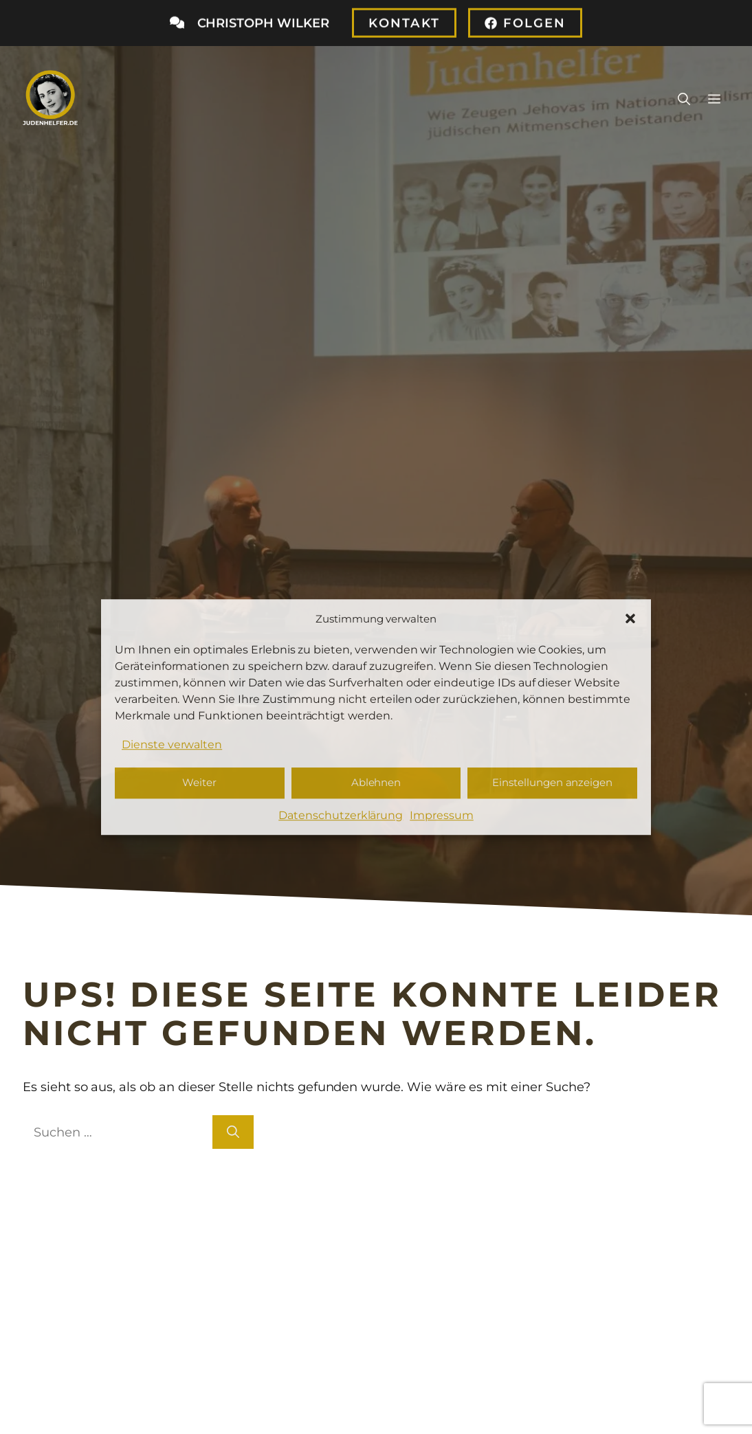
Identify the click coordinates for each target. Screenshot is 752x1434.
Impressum (442, 815)
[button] (630, 618)
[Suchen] (233, 1132)
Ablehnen (376, 782)
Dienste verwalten (172, 744)
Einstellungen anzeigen (552, 782)
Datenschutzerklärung (340, 815)
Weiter (199, 782)
